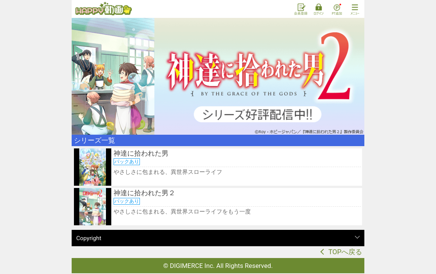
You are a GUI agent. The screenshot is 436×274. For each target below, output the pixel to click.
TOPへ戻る (345, 252)
